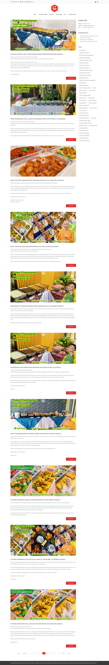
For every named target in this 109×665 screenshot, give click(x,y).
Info (65, 14)
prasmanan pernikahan (84, 135)
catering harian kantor (84, 67)
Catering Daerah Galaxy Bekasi (86, 39)
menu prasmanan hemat (84, 87)
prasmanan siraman (83, 138)
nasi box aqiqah (82, 90)
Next (63, 653)
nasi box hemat (82, 100)
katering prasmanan (83, 85)
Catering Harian (42, 14)
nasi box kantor (82, 102)
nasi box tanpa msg (83, 112)
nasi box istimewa (92, 100)
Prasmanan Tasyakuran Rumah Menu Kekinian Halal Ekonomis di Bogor (36, 306)
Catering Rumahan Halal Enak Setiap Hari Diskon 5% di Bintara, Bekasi (36, 624)
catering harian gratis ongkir (85, 60)
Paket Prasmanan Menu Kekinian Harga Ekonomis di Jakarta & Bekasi (35, 433)
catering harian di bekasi (84, 57)
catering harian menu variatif (85, 70)
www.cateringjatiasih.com (88, 27)
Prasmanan (59, 14)
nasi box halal (91, 97)
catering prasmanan (83, 77)
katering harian (82, 82)
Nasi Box (51, 14)
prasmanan (93, 117)
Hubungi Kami (72, 14)
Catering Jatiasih (83, 662)
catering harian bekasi (84, 52)
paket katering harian (84, 117)
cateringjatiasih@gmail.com (28, 1)
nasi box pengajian (83, 107)
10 (54, 653)
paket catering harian (84, 115)
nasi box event (82, 97)
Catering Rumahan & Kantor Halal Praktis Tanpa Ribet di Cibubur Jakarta (37, 559)
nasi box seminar (83, 110)
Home (34, 14)
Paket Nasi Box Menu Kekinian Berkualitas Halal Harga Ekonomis (34, 246)
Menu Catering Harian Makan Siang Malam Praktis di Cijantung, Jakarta (37, 180)
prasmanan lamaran (83, 130)
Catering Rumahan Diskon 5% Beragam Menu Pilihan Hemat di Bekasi (35, 500)
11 (58, 653)
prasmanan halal (83, 125)
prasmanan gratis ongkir (84, 120)
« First (18, 653)
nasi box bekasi (82, 92)
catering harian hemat (84, 65)
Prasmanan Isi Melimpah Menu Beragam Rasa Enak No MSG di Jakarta (35, 367)
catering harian (82, 50)
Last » (69, 653)
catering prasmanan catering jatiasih (87, 80)
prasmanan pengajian (84, 133)
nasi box (94, 87)
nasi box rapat (93, 107)
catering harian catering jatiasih (86, 55)
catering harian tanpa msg (85, 75)
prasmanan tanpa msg (84, 140)
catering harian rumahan (84, 72)
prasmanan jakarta (83, 127)
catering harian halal (83, 62)
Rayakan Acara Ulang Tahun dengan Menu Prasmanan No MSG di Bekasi (36, 54)
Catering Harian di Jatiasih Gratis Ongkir (88, 41)
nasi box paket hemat (84, 105)
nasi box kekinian (92, 102)
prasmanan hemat (93, 125)
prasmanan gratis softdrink (85, 122)
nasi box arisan (92, 90)
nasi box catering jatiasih (84, 95)
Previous (24, 653)
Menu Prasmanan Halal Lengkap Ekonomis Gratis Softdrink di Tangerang (37, 119)
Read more (71, 78)
